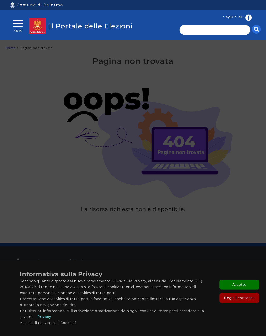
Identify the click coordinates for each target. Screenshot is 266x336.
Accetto (239, 285)
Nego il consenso (239, 298)
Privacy (44, 317)
